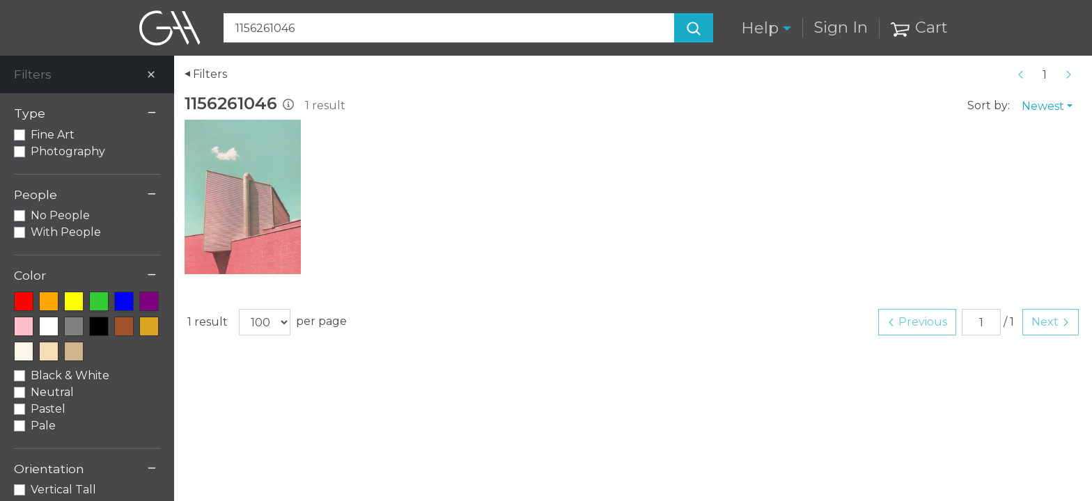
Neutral (52, 392)
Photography (68, 151)
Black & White (70, 375)
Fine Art (53, 134)
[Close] (151, 74)
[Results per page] (264, 322)
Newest (1043, 106)
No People (60, 215)
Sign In (841, 27)
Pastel (48, 408)
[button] (766, 28)
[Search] (693, 27)
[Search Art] (469, 27)
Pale (43, 425)
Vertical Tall (63, 489)
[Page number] (1044, 74)
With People (66, 232)
